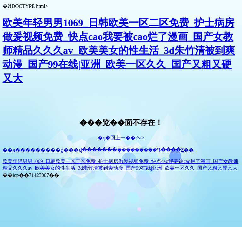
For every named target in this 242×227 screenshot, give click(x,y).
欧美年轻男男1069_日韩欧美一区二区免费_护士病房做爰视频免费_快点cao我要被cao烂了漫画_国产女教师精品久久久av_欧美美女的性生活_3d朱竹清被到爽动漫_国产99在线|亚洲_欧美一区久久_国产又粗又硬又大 (119, 50)
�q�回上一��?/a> (121, 137)
